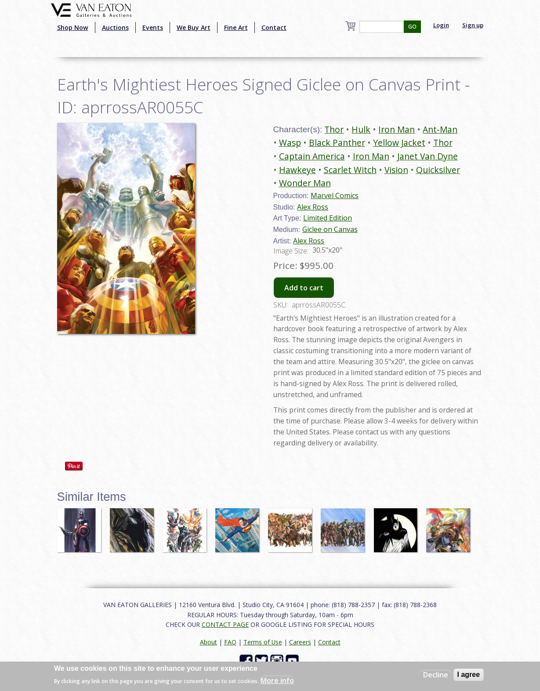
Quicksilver (438, 170)
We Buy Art (193, 27)
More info (277, 680)
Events (152, 27)
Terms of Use (262, 642)
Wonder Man (305, 183)
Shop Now (72, 27)
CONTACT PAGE (225, 624)
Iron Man (396, 129)
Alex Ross (312, 207)
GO (412, 26)
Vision (396, 170)
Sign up (472, 25)
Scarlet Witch (350, 170)
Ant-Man (440, 129)
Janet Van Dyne (427, 156)
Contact (273, 27)
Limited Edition (327, 218)
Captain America (312, 156)
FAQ (230, 642)
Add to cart (303, 288)
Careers (300, 642)
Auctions (115, 27)
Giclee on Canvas (330, 229)
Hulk (361, 129)
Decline (435, 675)
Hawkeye (297, 170)
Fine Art (236, 27)
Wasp (290, 142)
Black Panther (337, 142)
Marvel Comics (335, 195)
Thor (334, 129)
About (208, 642)
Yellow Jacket (399, 142)
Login (441, 25)
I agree (468, 674)
